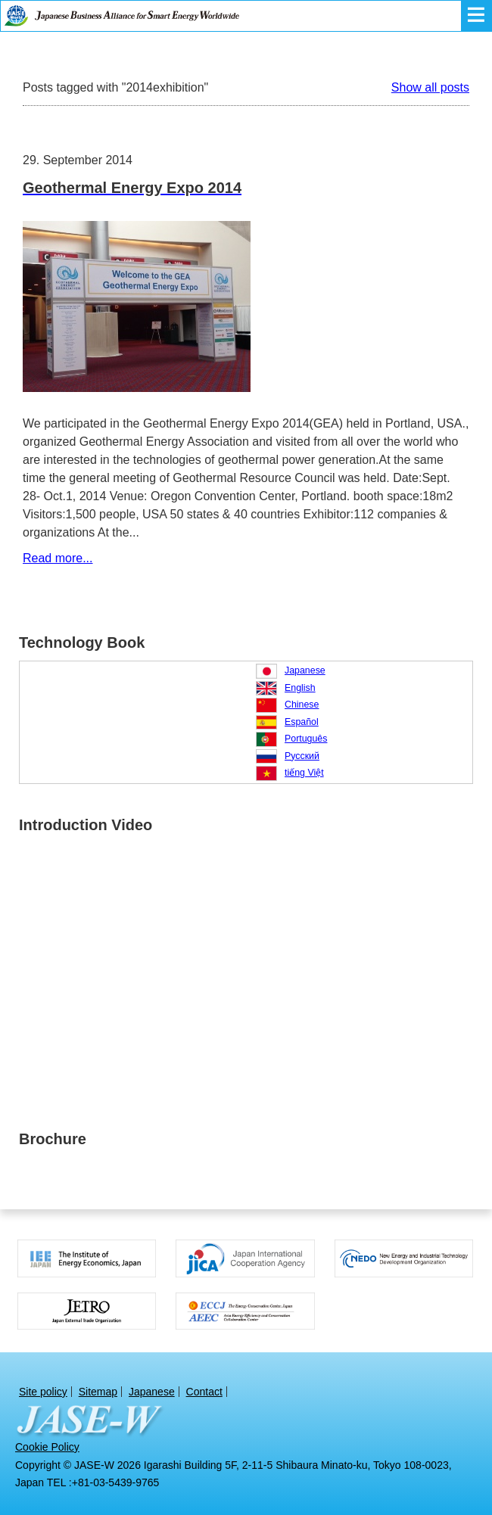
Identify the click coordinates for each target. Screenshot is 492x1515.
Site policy (43, 1392)
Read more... (57, 558)
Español (302, 722)
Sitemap (98, 1392)
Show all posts (430, 87)
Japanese (305, 670)
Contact (204, 1392)
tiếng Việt (304, 772)
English (300, 688)
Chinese (302, 704)
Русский (302, 756)
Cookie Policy (47, 1447)
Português (306, 738)
